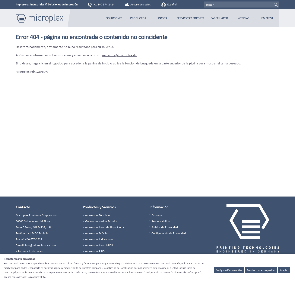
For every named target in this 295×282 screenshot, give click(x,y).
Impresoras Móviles (96, 233)
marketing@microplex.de (119, 55)
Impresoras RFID (94, 251)
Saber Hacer (219, 18)
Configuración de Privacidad (168, 233)
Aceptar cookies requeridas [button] (261, 270)
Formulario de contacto (32, 251)
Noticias (243, 18)
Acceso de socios (140, 4)
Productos (138, 18)
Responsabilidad (161, 221)
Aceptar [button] (284, 270)
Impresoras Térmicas (97, 215)
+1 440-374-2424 (104, 4)
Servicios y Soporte (190, 18)
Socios (162, 18)
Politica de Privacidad (164, 227)
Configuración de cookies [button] (229, 270)
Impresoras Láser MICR (98, 245)
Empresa (267, 18)
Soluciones (114, 18)
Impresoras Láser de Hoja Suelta (104, 227)
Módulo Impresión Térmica (101, 221)
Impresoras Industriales (98, 239)
